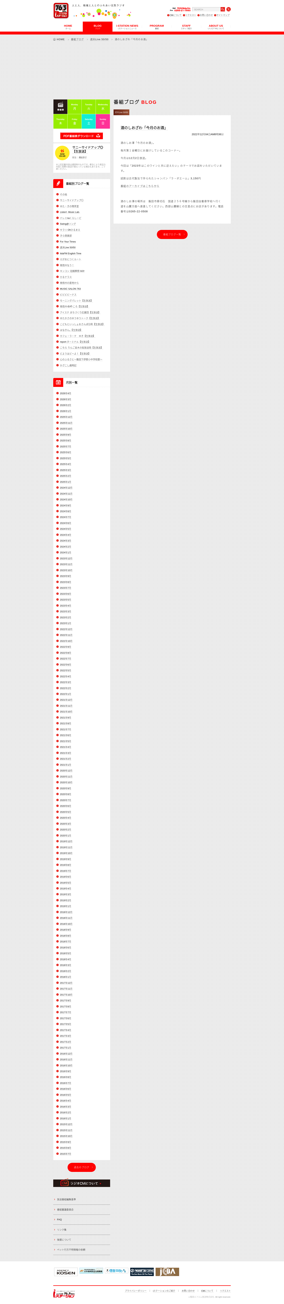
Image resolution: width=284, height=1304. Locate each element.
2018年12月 (66, 912)
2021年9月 (65, 717)
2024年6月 (65, 523)
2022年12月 (66, 629)
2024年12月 (66, 487)
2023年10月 (66, 570)
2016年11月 (66, 1059)
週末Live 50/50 (99, 39)
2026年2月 (65, 405)
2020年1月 (65, 835)
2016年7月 (65, 1083)
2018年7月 (65, 941)
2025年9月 (65, 434)
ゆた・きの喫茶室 (69, 206)
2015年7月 (65, 1153)
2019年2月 (65, 900)
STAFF (186, 26)
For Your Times (68, 241)
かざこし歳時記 (68, 365)
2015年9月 (65, 1142)
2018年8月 (65, 935)
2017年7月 (65, 1012)
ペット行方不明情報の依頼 (71, 1249)
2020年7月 (65, 800)
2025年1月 (65, 482)
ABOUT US (216, 26)
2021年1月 (65, 764)
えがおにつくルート (70, 259)
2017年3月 (65, 1036)
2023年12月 (66, 558)
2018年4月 (65, 959)
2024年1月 (65, 552)
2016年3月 (65, 1106)
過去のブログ (81, 1167)
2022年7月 (65, 658)
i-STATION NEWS (127, 26)
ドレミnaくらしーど (70, 218)
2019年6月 (65, 876)
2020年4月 (65, 817)
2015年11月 (66, 1130)
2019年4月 (65, 888)
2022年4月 (65, 676)
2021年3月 (65, 753)
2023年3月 (65, 611)
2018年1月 (65, 977)
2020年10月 (66, 782)
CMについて (176, 15)
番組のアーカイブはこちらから (140, 186)
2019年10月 (66, 853)
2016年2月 (65, 1112)
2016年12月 (66, 1053)
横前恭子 (83, 157)
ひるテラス (66, 277)
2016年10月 (66, 1065)
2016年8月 (65, 1077)
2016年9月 (65, 1071)
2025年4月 (65, 464)
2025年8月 (65, 440)
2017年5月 (65, 1024)
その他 (63, 194)
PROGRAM (157, 26)
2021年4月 (65, 747)
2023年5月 (65, 599)
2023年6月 (65, 593)
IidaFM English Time (70, 253)
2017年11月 (66, 988)
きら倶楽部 (66, 235)
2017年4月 (65, 1030)
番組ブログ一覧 (172, 234)
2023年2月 (65, 617)
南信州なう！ (67, 265)
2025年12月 (66, 417)
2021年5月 (65, 741)
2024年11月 (66, 493)
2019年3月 (65, 894)
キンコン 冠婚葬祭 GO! (72, 271)
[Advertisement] (142, 70)
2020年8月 (65, 794)
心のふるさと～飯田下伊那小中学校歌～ (81, 359)
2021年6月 (65, 735)
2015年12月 (66, 1124)
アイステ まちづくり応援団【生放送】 (80, 312)
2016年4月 (65, 1100)
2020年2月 (65, 829)
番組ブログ (77, 39)
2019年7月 (65, 871)
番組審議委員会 (65, 1209)
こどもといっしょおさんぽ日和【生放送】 (82, 324)
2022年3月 (65, 682)
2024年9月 (65, 505)
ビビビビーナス (68, 294)
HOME (68, 26)
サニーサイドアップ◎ (71, 200)
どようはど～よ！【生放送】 (75, 353)
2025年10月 (66, 428)
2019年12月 (66, 841)
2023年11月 (66, 564)
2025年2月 (65, 476)
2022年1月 (65, 694)
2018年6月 (65, 947)
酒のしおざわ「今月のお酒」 (144, 128)
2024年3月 (65, 540)
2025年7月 (65, 446)
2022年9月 (65, 646)
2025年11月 (66, 423)
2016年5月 (65, 1095)
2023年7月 (65, 587)
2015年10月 (66, 1136)
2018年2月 (65, 971)
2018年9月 (65, 929)
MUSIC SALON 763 (70, 288)
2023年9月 (65, 576)
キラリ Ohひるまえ (70, 229)
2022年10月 (66, 641)
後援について (64, 1239)
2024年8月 (65, 511)
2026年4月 (65, 393)
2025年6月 (65, 452)
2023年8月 (65, 582)
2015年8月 (65, 1147)
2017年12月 (66, 983)
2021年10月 (66, 711)
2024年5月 (65, 529)
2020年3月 (65, 823)
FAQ (59, 1219)
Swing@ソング (68, 223)
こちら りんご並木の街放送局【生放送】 (81, 347)
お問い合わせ (206, 15)
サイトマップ (222, 15)
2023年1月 (65, 623)
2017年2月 (65, 1042)
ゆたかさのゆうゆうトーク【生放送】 (80, 318)
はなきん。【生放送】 (71, 330)
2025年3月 (65, 470)
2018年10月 (66, 924)
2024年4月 (65, 535)
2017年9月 (65, 1000)
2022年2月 (65, 688)
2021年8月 (65, 723)
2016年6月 (65, 1089)
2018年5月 (65, 953)
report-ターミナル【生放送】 (75, 341)
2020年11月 (66, 776)
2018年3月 (65, 965)
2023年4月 (65, 605)
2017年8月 (65, 1006)
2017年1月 (65, 1047)
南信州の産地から (69, 282)
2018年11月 (66, 918)
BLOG (97, 26)
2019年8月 (65, 865)
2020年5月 (65, 812)
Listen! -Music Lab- (70, 212)
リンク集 (61, 1229)
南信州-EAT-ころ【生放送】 (74, 306)
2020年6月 (65, 806)
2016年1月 (65, 1118)
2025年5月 (65, 458)
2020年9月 (65, 788)
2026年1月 (65, 411)
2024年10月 (66, 499)
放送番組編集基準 (66, 1199)
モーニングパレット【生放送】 (76, 300)
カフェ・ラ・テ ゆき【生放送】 (77, 336)
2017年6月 (65, 1018)
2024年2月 (65, 546)
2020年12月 (66, 770)
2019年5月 (65, 882)
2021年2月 (65, 758)
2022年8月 (65, 652)
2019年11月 (66, 847)
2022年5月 (65, 670)
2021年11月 (66, 705)
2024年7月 (65, 517)
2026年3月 (65, 399)
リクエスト (190, 15)
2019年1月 (65, 906)
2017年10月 (66, 994)
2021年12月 (66, 699)
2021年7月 (65, 729)
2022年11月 (66, 635)
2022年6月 (65, 664)
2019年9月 (65, 859)
